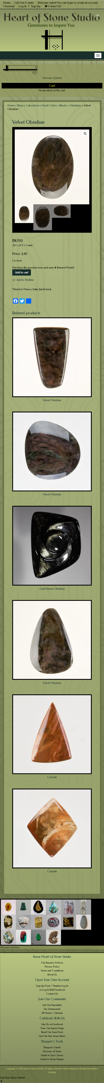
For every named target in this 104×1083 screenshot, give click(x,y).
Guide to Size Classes (52, 1055)
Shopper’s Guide (52, 1047)
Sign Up (35, 6)
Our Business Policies (52, 962)
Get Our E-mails (24, 2)
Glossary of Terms (52, 1051)
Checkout (9, 6)
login (70, 2)
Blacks (63, 105)
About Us (52, 974)
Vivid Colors (49, 105)
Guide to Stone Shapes (52, 1059)
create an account (87, 2)
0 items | (53, 6)
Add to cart (21, 272)
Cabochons (32, 105)
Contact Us (52, 993)
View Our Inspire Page (52, 1028)
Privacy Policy (52, 966)
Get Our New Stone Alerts (52, 1036)
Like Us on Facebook (52, 1024)
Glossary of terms (52, 77)
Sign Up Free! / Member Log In (52, 985)
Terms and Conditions (52, 970)
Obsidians (75, 105)
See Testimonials (52, 1009)
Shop (20, 105)
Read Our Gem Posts (52, 1032)
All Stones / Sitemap (52, 1012)
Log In (23, 6)
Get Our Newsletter (52, 1005)
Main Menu (9, 55)
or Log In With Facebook (52, 989)
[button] (23, 280)
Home (6, 2)
